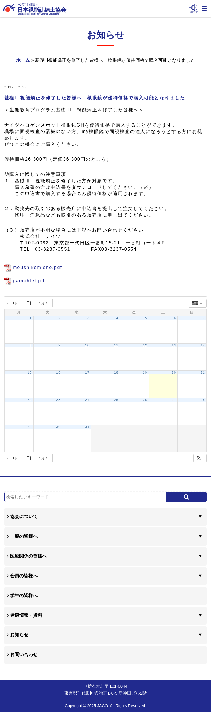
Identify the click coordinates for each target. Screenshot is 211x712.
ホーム (23, 60)
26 (145, 399)
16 (58, 372)
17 (87, 372)
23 (58, 399)
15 (30, 372)
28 (203, 399)
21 (203, 372)
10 (87, 345)
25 (116, 399)
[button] (199, 458)
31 (87, 427)
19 (145, 372)
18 (116, 372)
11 (116, 345)
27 (174, 399)
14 (203, 345)
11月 (13, 303)
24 (87, 399)
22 (30, 399)
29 (30, 427)
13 (174, 345)
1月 (44, 303)
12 (145, 345)
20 (174, 372)
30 (58, 427)
